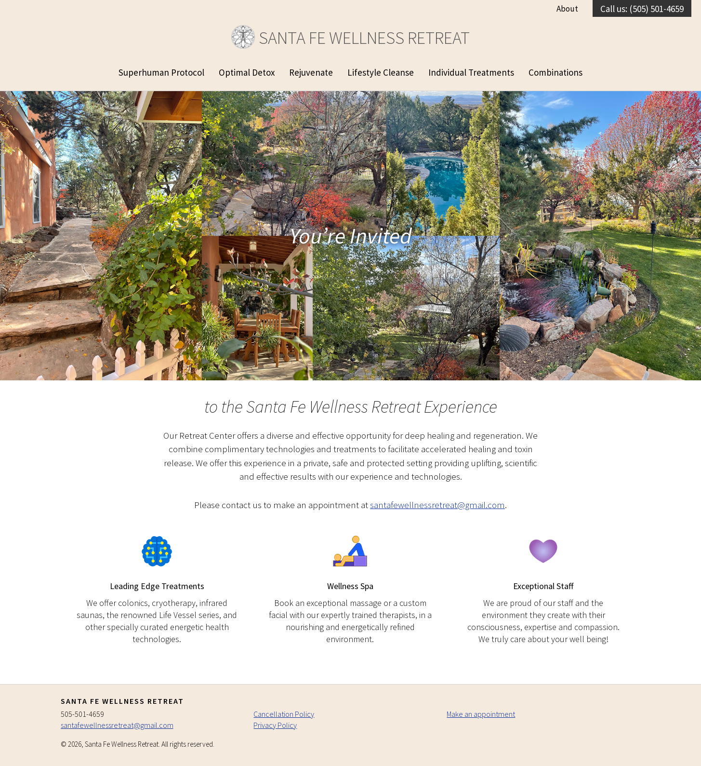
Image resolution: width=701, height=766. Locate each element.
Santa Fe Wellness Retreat (350, 38)
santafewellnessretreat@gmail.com (437, 505)
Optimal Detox (247, 72)
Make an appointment (481, 714)
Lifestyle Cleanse (380, 72)
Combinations (555, 72)
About (567, 8)
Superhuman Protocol (161, 72)
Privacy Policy (275, 725)
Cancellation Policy (283, 714)
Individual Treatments (471, 72)
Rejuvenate (311, 72)
